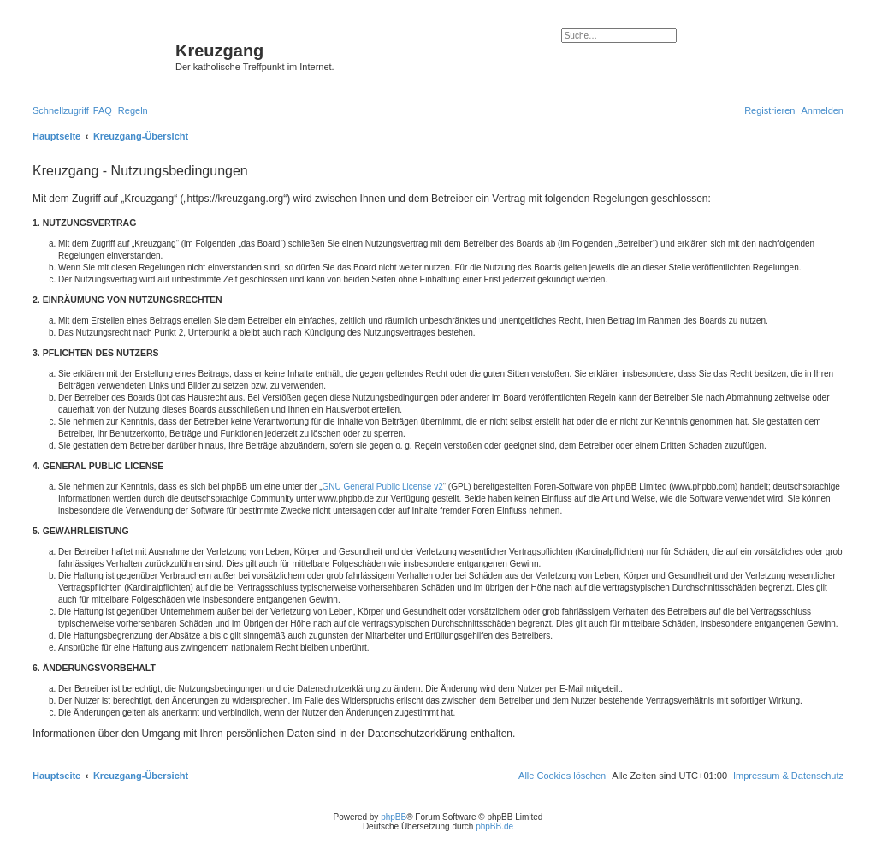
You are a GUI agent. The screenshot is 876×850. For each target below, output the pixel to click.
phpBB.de (494, 826)
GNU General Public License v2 (383, 486)
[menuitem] (102, 110)
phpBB (393, 817)
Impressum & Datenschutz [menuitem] (788, 775)
